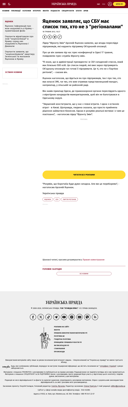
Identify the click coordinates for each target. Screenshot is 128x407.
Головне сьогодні (52, 269)
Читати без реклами (84, 174)
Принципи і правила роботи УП (68, 342)
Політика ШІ (59, 336)
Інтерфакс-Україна (108, 366)
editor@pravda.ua (118, 386)
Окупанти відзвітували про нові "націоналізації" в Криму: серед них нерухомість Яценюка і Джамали (19, 41)
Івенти (46, 11)
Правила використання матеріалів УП (70, 333)
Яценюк (47, 199)
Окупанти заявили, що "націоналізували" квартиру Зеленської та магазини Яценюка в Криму (19, 55)
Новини (5, 11)
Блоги (79, 11)
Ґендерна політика (62, 339)
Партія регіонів (69, 199)
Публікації (15, 11)
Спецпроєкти (68, 11)
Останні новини (13, 72)
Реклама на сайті (61, 327)
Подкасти (55, 11)
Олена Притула (90, 386)
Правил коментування (93, 260)
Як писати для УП (61, 345)
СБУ (57, 199)
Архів (86, 11)
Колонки (26, 11)
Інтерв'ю (37, 11)
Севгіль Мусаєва (58, 386)
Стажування (59, 348)
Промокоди (59, 352)
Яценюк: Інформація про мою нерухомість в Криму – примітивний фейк (19, 28)
